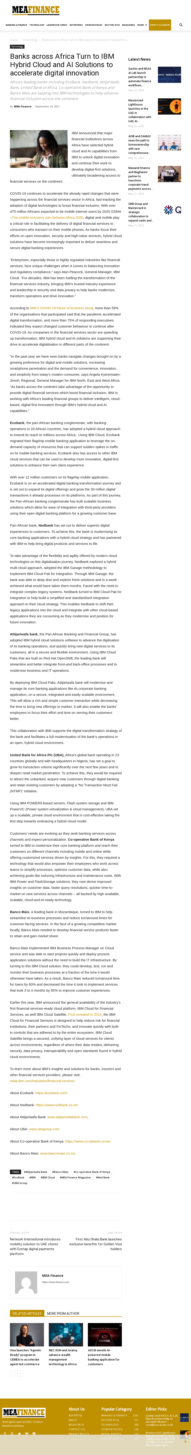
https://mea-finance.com (55, 1282)
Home (14, 40)
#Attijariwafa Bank (35, 1172)
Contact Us (77, 1429)
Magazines (128, 24)
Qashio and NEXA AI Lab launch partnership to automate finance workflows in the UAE (162, 1420)
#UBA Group (19, 1183)
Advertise (76, 1415)
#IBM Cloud (48, 1177)
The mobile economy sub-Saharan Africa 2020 (47, 217)
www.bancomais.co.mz (57, 1153)
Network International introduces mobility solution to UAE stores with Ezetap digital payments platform (35, 1246)
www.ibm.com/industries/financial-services (42, 1081)
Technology (36, 24)
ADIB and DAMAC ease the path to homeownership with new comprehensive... (139, 145)
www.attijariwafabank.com (68, 1117)
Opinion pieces (93, 24)
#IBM (32, 1177)
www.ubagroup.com (44, 1129)
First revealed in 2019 (85, 1014)
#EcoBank (18, 1177)
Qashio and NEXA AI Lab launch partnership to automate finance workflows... (139, 77)
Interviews (76, 24)
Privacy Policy (79, 1434)
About (73, 1420)
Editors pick (112, 24)
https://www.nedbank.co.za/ (57, 1105)
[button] (180, 25)
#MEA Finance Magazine (75, 1177)
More (142, 24)
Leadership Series (57, 24)
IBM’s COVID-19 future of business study (61, 308)
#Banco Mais (60, 1172)
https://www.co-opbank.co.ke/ (87, 1141)
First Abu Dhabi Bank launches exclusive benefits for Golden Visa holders (95, 1244)
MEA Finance (22, 106)
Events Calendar (160, 24)
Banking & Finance (16, 24)
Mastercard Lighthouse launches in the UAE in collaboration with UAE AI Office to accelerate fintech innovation (161, 1439)
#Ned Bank (103, 1177)
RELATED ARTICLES (27, 1313)
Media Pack (76, 1424)
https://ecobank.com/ (51, 1093)
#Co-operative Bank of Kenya (92, 1172)
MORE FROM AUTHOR (63, 1313)
